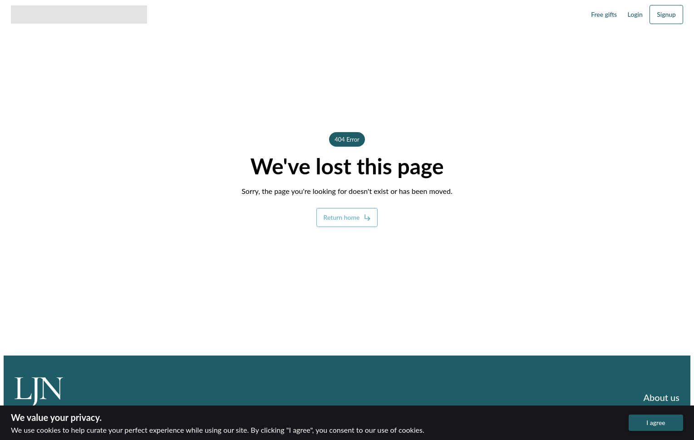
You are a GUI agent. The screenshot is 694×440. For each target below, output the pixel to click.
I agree (655, 422)
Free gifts (604, 14)
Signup (666, 14)
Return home (347, 217)
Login (635, 14)
